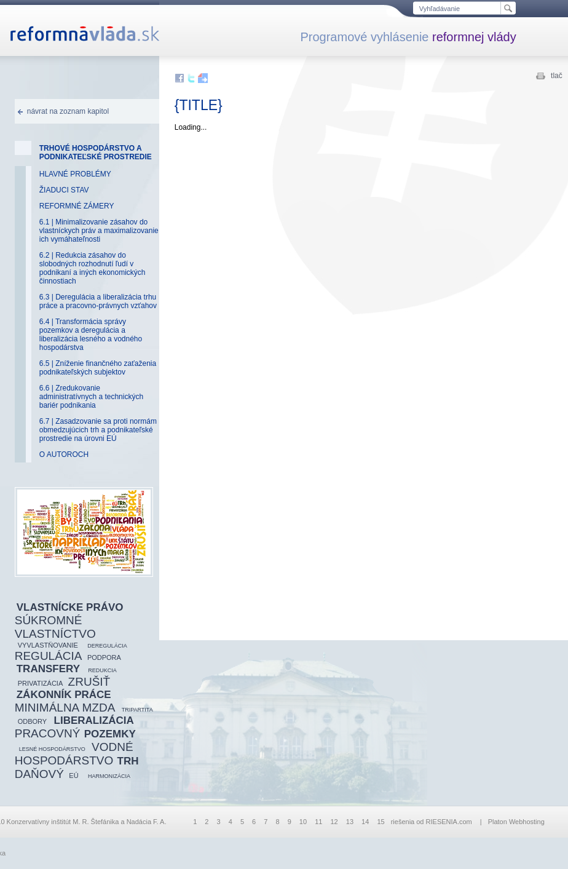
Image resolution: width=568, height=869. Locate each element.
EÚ (73, 775)
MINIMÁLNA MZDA (65, 707)
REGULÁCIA (48, 655)
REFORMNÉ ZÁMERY (76, 206)
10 (303, 821)
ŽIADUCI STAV (64, 190)
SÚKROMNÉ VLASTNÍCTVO (55, 627)
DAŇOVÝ (39, 774)
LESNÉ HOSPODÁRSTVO (52, 749)
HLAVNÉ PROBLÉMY (75, 174)
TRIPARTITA (137, 710)
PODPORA (104, 657)
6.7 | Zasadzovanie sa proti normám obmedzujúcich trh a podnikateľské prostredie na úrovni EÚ (98, 430)
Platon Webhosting (516, 821)
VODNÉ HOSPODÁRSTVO (74, 753)
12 (333, 821)
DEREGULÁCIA (107, 646)
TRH (128, 761)
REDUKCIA (102, 670)
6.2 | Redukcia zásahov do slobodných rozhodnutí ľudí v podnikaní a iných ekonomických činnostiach (92, 268)
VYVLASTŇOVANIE (48, 645)
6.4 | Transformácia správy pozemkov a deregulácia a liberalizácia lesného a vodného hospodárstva (90, 334)
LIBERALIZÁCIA (94, 720)
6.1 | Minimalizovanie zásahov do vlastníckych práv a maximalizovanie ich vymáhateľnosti (99, 231)
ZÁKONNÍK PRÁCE (64, 694)
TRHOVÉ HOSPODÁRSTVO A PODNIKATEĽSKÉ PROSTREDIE (95, 152)
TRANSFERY (48, 669)
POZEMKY (110, 734)
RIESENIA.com (449, 821)
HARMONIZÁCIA (109, 776)
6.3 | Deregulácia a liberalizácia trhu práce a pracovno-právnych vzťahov (98, 301)
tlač (556, 75)
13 (349, 821)
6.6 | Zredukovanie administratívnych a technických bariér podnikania (91, 397)
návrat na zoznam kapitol (68, 111)
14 (365, 821)
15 (380, 821)
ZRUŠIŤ (89, 681)
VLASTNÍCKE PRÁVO (70, 607)
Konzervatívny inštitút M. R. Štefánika (63, 821)
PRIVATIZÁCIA (40, 683)
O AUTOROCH (64, 454)
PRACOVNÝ (48, 733)
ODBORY (32, 721)
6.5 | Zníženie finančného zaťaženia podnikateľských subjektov (97, 367)
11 (318, 821)
